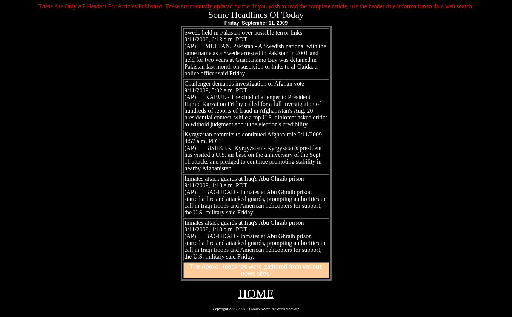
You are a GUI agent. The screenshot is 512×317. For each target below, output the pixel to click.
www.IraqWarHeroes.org (280, 309)
